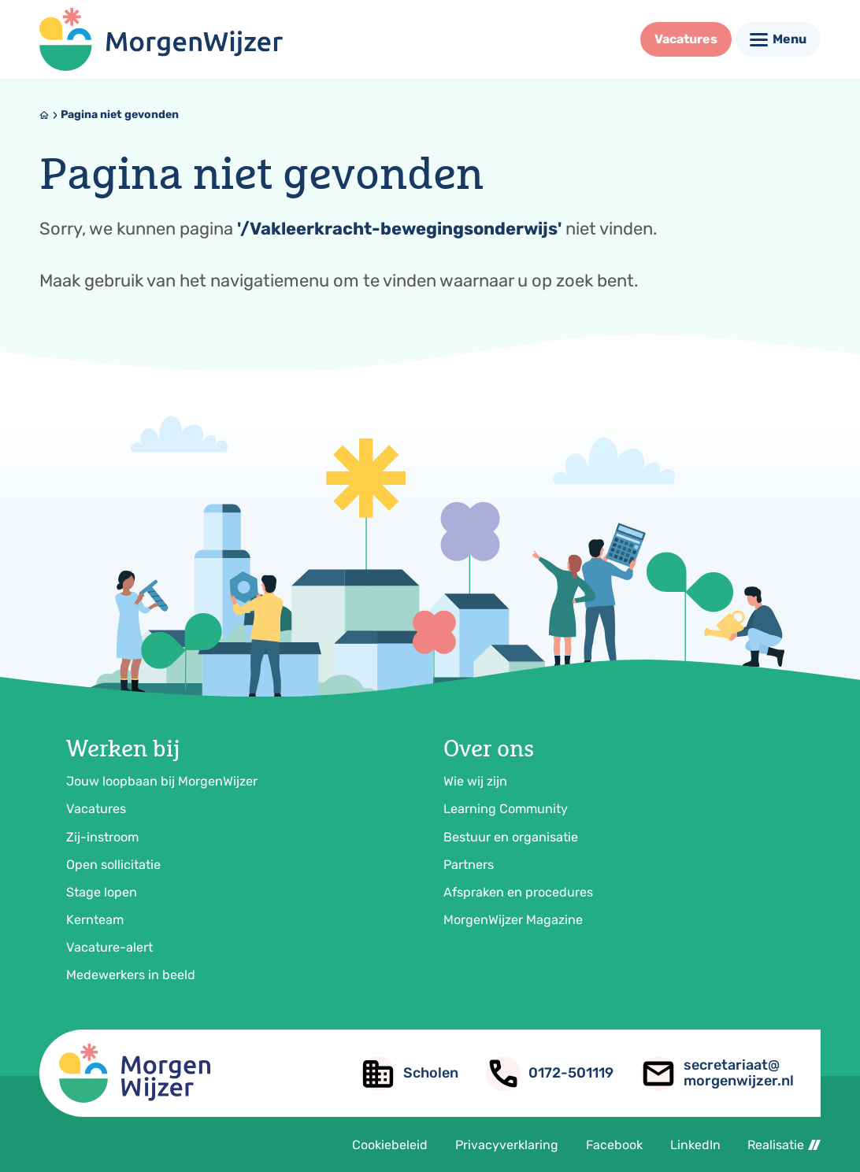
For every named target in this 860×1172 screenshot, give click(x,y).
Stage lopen (101, 892)
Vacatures (96, 808)
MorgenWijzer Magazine (513, 919)
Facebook (614, 1144)
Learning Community (505, 808)
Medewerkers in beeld (130, 974)
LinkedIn (695, 1144)
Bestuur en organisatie (510, 837)
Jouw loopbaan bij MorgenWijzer (162, 781)
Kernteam (95, 919)
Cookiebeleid (390, 1144)
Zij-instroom (102, 837)
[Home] (44, 115)
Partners (468, 864)
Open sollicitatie (113, 864)
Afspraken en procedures (518, 892)
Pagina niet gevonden (120, 114)
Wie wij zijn (475, 781)
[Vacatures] (686, 39)
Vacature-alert (109, 947)
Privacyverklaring (506, 1144)
